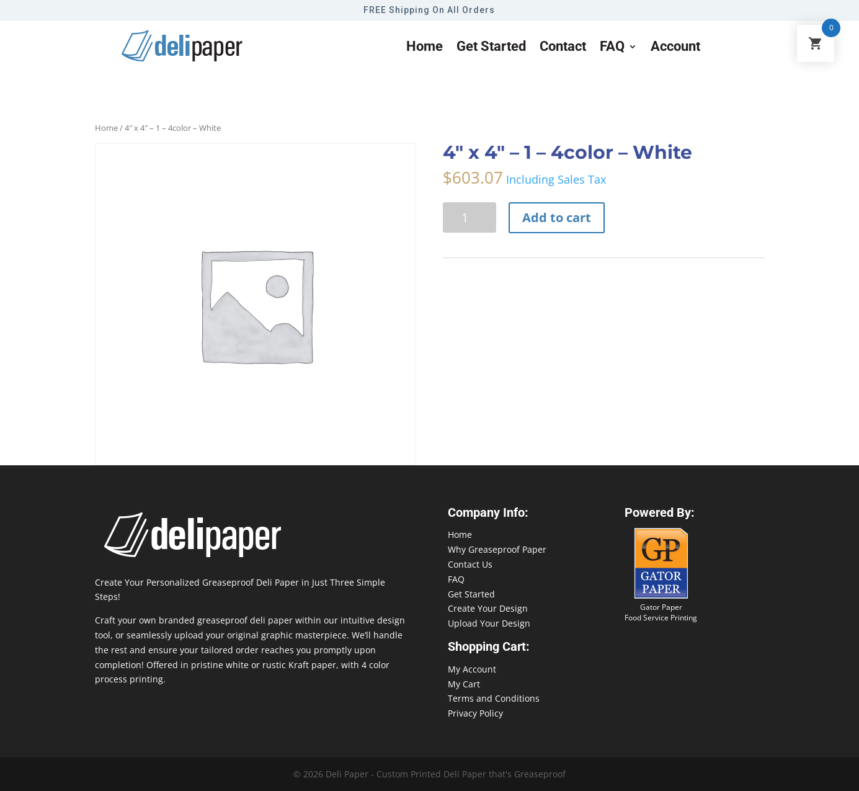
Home (424, 48)
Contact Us (470, 564)
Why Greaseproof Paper (497, 549)
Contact (563, 48)
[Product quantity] (469, 217)
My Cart (464, 684)
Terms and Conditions (494, 698)
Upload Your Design (489, 623)
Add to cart (556, 217)
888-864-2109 (793, 767)
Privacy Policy (475, 713)
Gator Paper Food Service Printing (661, 612)
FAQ (612, 48)
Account (675, 48)
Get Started (471, 594)
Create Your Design (488, 608)
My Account (472, 669)
